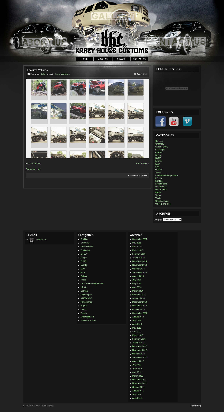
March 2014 (137, 291)
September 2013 (139, 313)
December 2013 (139, 302)
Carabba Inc (38, 239)
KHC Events (141, 163)
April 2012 (137, 372)
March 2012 (137, 376)
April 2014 (137, 287)
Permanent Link (33, 169)
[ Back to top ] (195, 406)
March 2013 (137, 335)
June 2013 (137, 324)
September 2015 (139, 239)
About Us (103, 59)
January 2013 (138, 342)
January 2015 (138, 257)
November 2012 (139, 350)
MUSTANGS (161, 186)
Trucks (158, 198)
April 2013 (137, 331)
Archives (158, 219)
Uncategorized (162, 201)
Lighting (159, 181)
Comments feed (137, 175)
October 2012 (138, 354)
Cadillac (159, 141)
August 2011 (138, 391)
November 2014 (139, 265)
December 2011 (139, 379)
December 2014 (139, 261)
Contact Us (139, 59)
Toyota (158, 195)
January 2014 (138, 298)
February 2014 (139, 294)
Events (158, 161)
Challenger (160, 149)
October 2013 (138, 309)
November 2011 (139, 383)
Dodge (158, 155)
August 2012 (138, 361)
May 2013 (136, 328)
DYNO (158, 158)
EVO (157, 164)
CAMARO (159, 144)
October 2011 (138, 387)
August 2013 (138, 317)
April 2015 (137, 246)
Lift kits (158, 178)
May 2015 (136, 243)
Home (84, 59)
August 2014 (138, 276)
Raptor (158, 192)
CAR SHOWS (161, 147)
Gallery (121, 59)
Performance (161, 189)
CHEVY (158, 152)
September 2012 (139, 357)
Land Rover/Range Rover (166, 175)
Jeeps (158, 172)
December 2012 (139, 346)
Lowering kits (161, 184)
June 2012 (137, 368)
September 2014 (139, 272)
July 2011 (136, 394)
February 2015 (139, 254)
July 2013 (136, 320)
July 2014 (136, 280)
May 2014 (136, 283)
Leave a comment (62, 74)
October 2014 (138, 269)
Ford (157, 167)
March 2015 (137, 250)
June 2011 (137, 398)
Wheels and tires (163, 204)
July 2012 (136, 365)
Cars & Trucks (33, 163)
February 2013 (139, 339)
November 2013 (139, 305)
